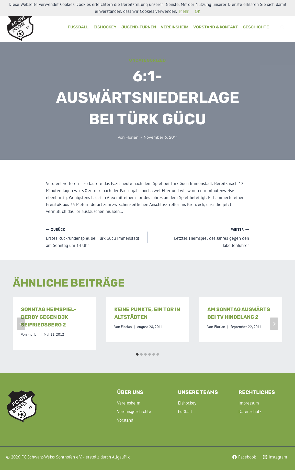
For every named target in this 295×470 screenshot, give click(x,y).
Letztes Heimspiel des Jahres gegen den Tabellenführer (200, 237)
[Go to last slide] (21, 324)
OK (197, 11)
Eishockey (105, 27)
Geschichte (256, 27)
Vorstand (125, 420)
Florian (132, 137)
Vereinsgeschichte (134, 411)
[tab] (137, 354)
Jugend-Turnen (138, 27)
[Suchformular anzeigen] (282, 27)
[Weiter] (274, 324)
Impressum (249, 403)
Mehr (184, 11)
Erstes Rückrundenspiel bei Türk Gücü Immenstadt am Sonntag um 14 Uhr (94, 237)
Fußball (78, 27)
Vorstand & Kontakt (215, 27)
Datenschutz (250, 411)
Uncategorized (147, 60)
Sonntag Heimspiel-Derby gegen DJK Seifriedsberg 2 (48, 317)
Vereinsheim (174, 27)
